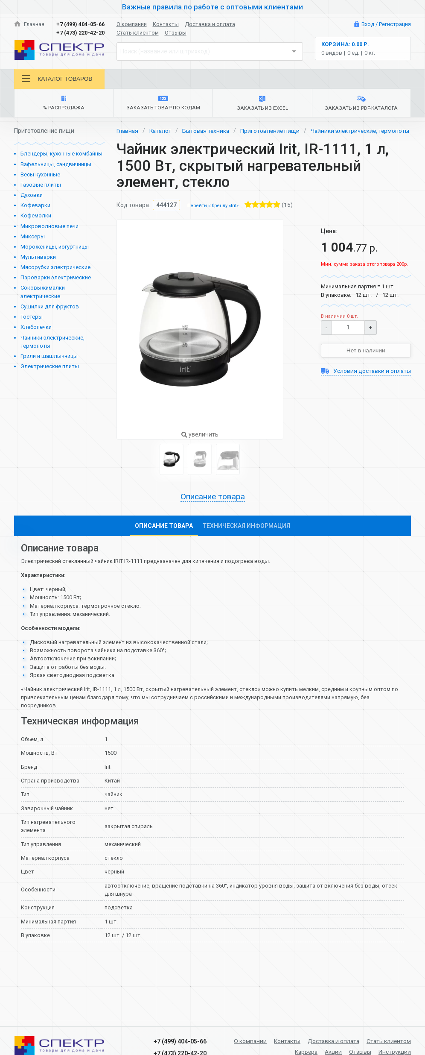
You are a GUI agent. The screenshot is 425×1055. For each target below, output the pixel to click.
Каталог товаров (57, 78)
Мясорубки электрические (55, 268)
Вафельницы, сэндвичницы (55, 165)
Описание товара (212, 507)
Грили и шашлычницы (49, 357)
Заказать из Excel (262, 104)
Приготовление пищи (273, 131)
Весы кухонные (40, 175)
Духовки (31, 196)
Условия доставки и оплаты (366, 385)
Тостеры (31, 317)
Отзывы (175, 32)
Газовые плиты (40, 185)
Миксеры (32, 237)
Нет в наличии (366, 360)
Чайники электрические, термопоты (52, 342)
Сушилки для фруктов (49, 307)
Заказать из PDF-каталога (361, 104)
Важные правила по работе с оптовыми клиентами (212, 7)
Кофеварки (35, 206)
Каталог (162, 131)
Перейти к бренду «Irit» (213, 215)
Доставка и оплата (210, 24)
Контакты (166, 24)
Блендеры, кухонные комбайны (61, 154)
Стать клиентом (137, 32)
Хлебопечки (36, 328)
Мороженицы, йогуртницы (54, 247)
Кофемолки (35, 216)
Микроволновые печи (49, 227)
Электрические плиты (49, 367)
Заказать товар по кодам (163, 104)
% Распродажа (63, 104)
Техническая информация (246, 536)
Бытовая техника (208, 131)
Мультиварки (38, 258)
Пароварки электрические (55, 278)
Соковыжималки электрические (42, 292)
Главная (29, 24)
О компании (131, 24)
